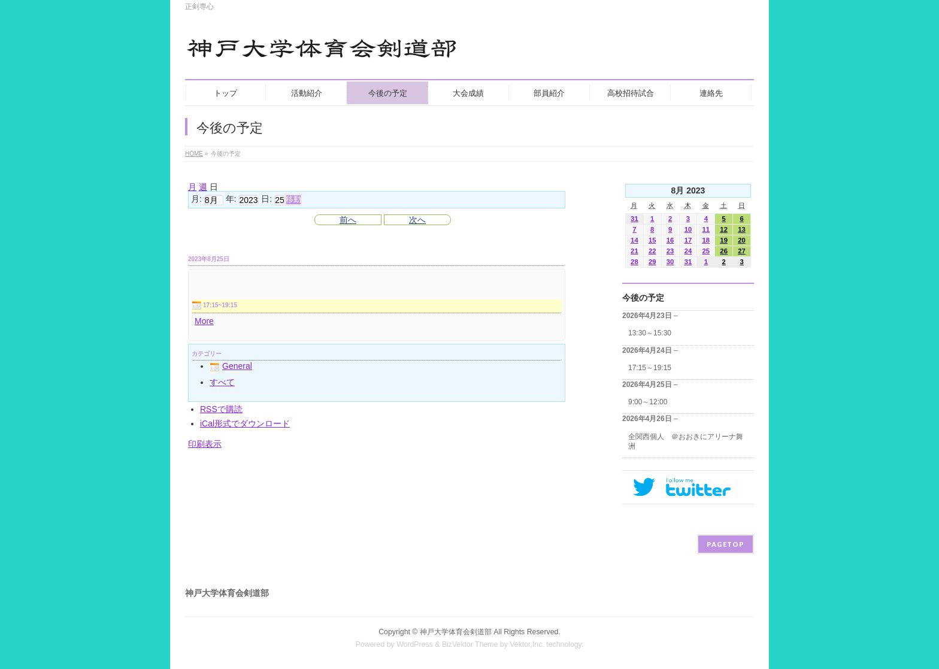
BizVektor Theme (470, 644)
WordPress (414, 644)
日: (266, 199)
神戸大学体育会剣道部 (456, 632)
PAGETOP (725, 544)
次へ (417, 220)
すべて (222, 382)
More (204, 321)
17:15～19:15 (649, 368)
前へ (348, 220)
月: (196, 199)
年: (231, 199)
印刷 (205, 444)
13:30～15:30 (649, 333)
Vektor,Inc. (527, 644)
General (231, 366)
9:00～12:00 (647, 402)
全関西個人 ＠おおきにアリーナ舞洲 (685, 441)
